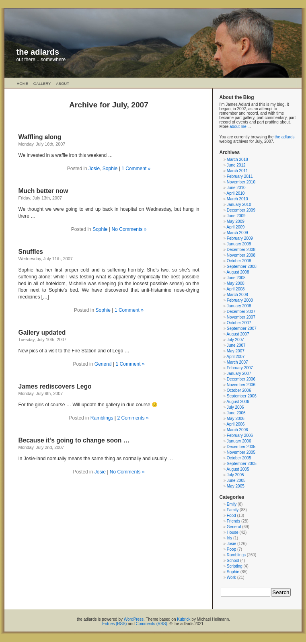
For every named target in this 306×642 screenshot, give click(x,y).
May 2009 (235, 221)
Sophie (110, 168)
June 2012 (236, 165)
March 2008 (237, 294)
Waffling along (40, 137)
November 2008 (241, 255)
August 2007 (237, 334)
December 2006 (241, 379)
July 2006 (235, 407)
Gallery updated (42, 332)
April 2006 (235, 424)
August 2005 (237, 469)
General (103, 364)
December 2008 (241, 249)
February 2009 (240, 238)
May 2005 (235, 486)
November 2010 (241, 182)
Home (23, 83)
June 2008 (236, 278)
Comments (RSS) (151, 623)
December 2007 (241, 311)
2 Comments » (133, 418)
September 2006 (242, 396)
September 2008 (242, 266)
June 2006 (236, 413)
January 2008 (239, 306)
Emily (231, 504)
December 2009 (241, 210)
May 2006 (235, 418)
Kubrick (183, 619)
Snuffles (30, 251)
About (62, 83)
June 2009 (236, 216)
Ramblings (101, 418)
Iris (229, 538)
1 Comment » (135, 168)
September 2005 (242, 463)
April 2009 (235, 227)
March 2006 (237, 430)
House (232, 532)
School (233, 560)
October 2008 (239, 261)
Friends (233, 521)
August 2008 (237, 272)
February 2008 (240, 300)
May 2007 (235, 351)
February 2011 (240, 176)
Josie (94, 168)
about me (238, 126)
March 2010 (237, 199)
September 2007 (242, 328)
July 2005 (235, 475)
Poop (231, 549)
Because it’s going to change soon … (74, 440)
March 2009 (237, 232)
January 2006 (239, 441)
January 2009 (239, 244)
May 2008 (235, 283)
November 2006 (241, 385)
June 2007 (236, 345)
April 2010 (235, 193)
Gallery (42, 83)
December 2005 (241, 446)
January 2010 (239, 204)
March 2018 (237, 159)
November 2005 (241, 452)
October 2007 (239, 323)
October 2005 (239, 458)
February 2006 (240, 435)
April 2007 (235, 356)
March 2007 (237, 362)
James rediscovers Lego (55, 386)
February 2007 (240, 368)
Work (231, 577)
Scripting (234, 566)
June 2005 (236, 480)
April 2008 (235, 289)
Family (232, 510)
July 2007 (235, 339)
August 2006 (237, 401)
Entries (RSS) (114, 623)
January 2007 (239, 373)
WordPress (134, 619)
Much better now (43, 190)
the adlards (38, 51)
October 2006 (239, 390)
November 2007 (241, 317)
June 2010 (236, 187)
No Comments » (129, 229)
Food (231, 515)
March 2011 (237, 171)
